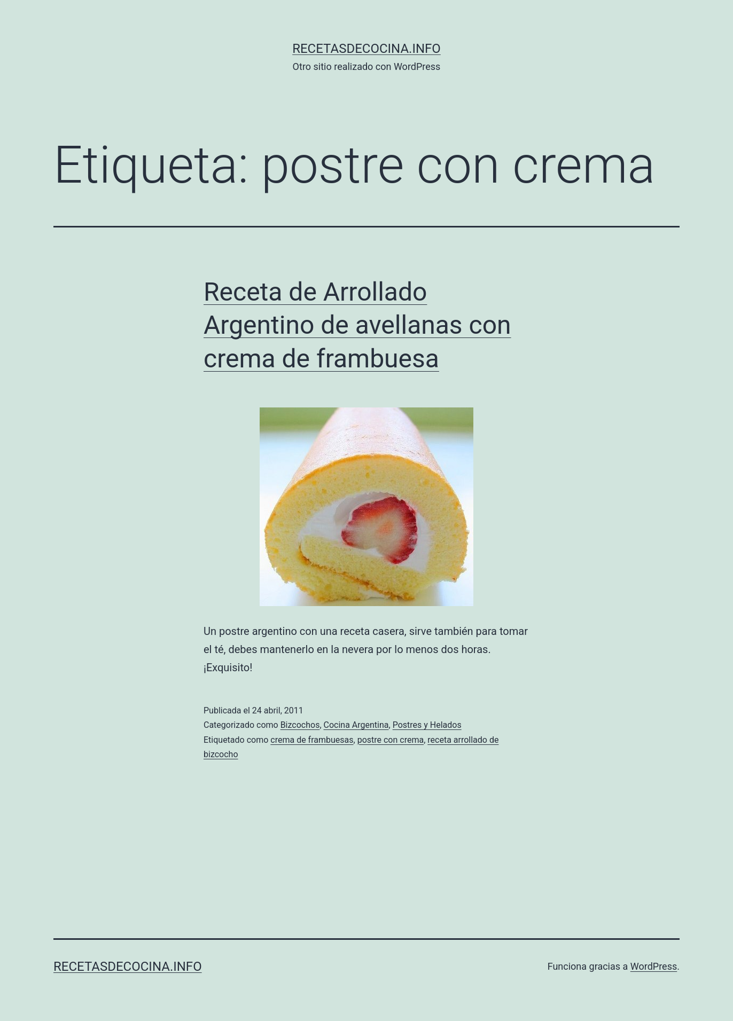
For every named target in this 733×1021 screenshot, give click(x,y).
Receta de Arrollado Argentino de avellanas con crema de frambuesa (357, 325)
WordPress (653, 966)
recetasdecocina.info (366, 48)
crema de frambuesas (311, 740)
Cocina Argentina (356, 725)
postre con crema (390, 740)
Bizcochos (300, 725)
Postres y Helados (427, 725)
